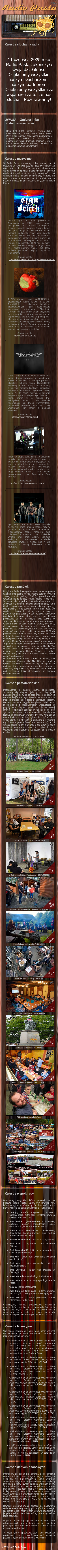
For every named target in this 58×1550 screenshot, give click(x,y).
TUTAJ (43, 1362)
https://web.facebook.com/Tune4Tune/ (27, 553)
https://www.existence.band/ (25, 417)
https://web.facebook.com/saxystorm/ (26, 483)
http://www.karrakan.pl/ (25, 335)
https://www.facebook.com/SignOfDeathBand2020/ (33, 259)
